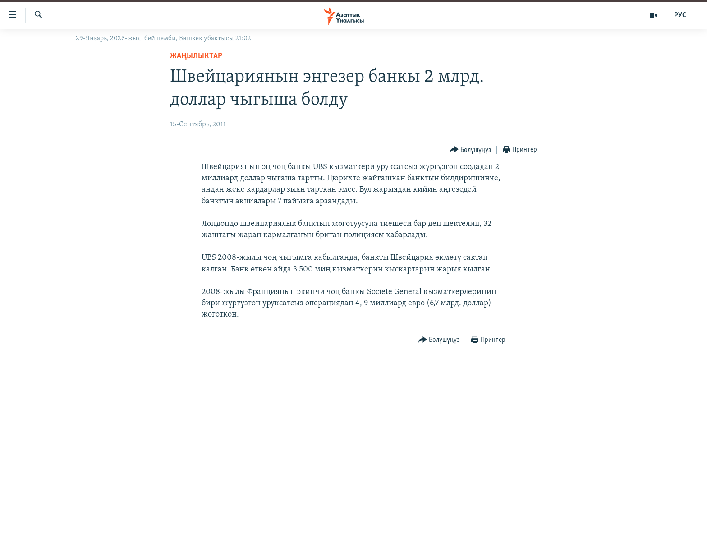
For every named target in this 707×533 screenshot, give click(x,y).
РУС (680, 15)
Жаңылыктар (196, 56)
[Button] (470, 150)
